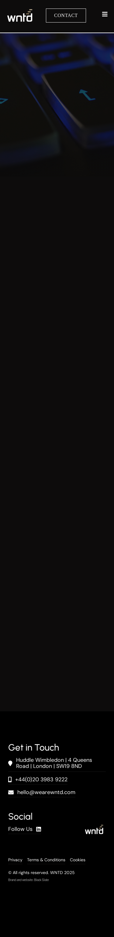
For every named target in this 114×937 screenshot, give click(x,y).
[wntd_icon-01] (20, 12)
